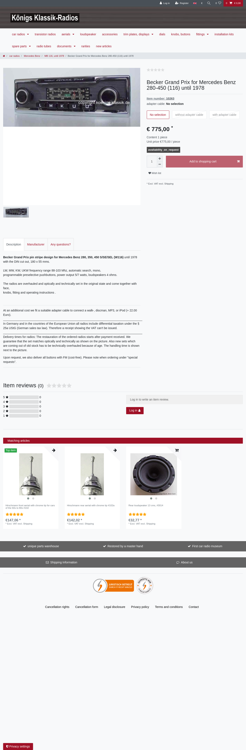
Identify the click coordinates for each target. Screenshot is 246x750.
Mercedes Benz (31, 56)
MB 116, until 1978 (54, 56)
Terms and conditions (169, 588)
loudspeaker (88, 34)
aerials (66, 34)
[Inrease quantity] (160, 159)
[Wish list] (218, 3)
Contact (194, 588)
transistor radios (45, 34)
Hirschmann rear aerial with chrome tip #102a (91, 487)
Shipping (168, 183)
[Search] (209, 3)
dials (162, 34)
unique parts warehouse (43, 527)
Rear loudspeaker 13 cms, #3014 (145, 487)
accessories (110, 34)
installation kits (224, 34)
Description (13, 225)
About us (187, 544)
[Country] (195, 3)
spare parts (20, 46)
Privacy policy (140, 588)
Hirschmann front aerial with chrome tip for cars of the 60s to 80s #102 (30, 488)
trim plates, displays (136, 34)
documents (64, 46)
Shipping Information (63, 544)
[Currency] (202, 3)
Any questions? (61, 225)
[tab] (13, 226)
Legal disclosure (114, 588)
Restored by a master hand (125, 527)
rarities (85, 46)
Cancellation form (86, 588)
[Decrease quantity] (160, 164)
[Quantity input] (152, 161)
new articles (104, 46)
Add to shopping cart (214, 161)
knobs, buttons (180, 34)
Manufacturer (35, 225)
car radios (19, 34)
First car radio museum (207, 527)
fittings (200, 34)
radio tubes (44, 46)
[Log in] (164, 3)
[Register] (182, 3)
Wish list (154, 173)
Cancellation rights (57, 588)
